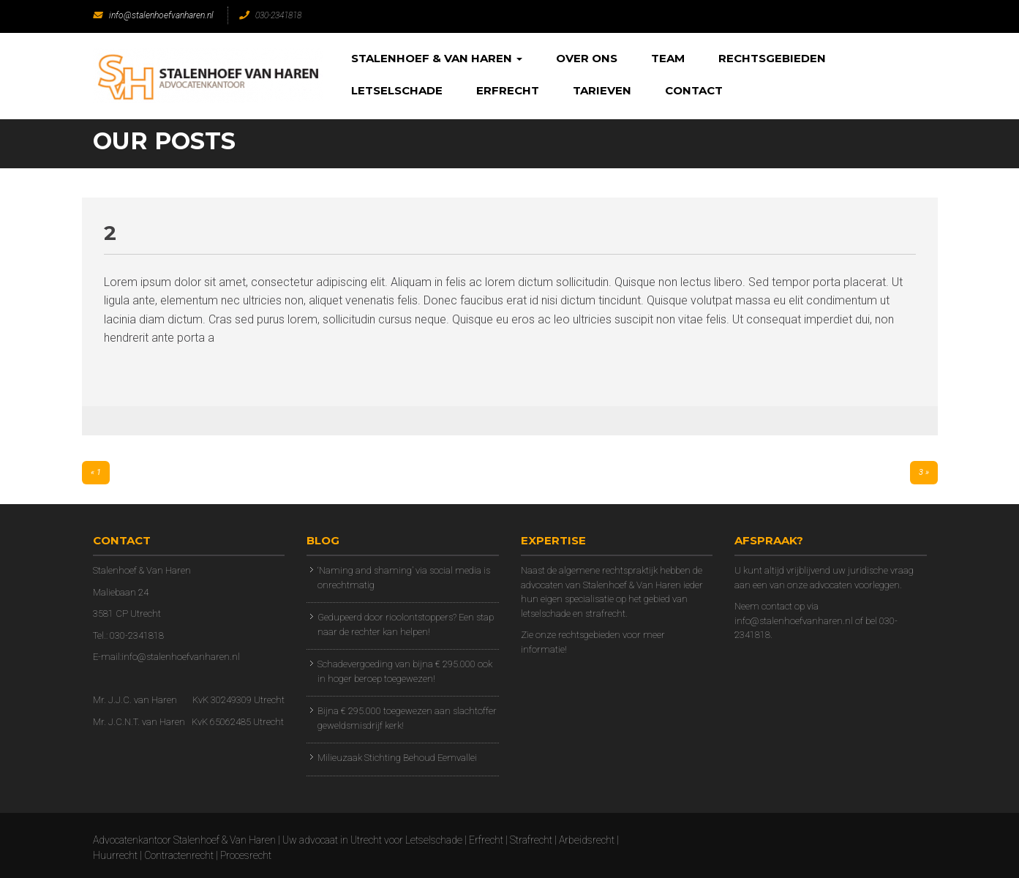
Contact (694, 90)
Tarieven (602, 90)
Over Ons (586, 58)
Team (668, 58)
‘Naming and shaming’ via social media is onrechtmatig (403, 577)
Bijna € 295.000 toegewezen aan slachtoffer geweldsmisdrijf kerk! (407, 718)
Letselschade (397, 90)
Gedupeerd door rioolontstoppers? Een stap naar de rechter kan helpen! (405, 624)
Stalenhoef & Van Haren (436, 58)
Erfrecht (507, 90)
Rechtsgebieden (772, 58)
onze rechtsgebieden (577, 634)
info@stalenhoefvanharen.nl (153, 15)
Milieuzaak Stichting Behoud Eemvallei (397, 757)
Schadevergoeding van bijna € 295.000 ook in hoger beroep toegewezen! (404, 671)
